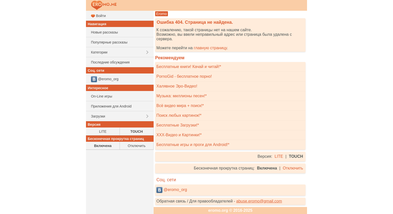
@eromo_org (171, 190)
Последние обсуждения (110, 62)
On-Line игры (101, 96)
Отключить (293, 168)
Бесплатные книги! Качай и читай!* (188, 66)
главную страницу (210, 48)
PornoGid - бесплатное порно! (184, 76)
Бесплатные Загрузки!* (177, 125)
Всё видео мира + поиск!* (180, 106)
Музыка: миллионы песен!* (181, 96)
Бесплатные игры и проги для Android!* (192, 144)
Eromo (161, 14)
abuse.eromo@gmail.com (259, 201)
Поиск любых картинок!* (179, 115)
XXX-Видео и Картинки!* (179, 135)
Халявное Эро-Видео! (176, 86)
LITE (279, 156)
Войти (98, 16)
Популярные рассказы (109, 42)
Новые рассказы (104, 32)
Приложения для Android (111, 106)
